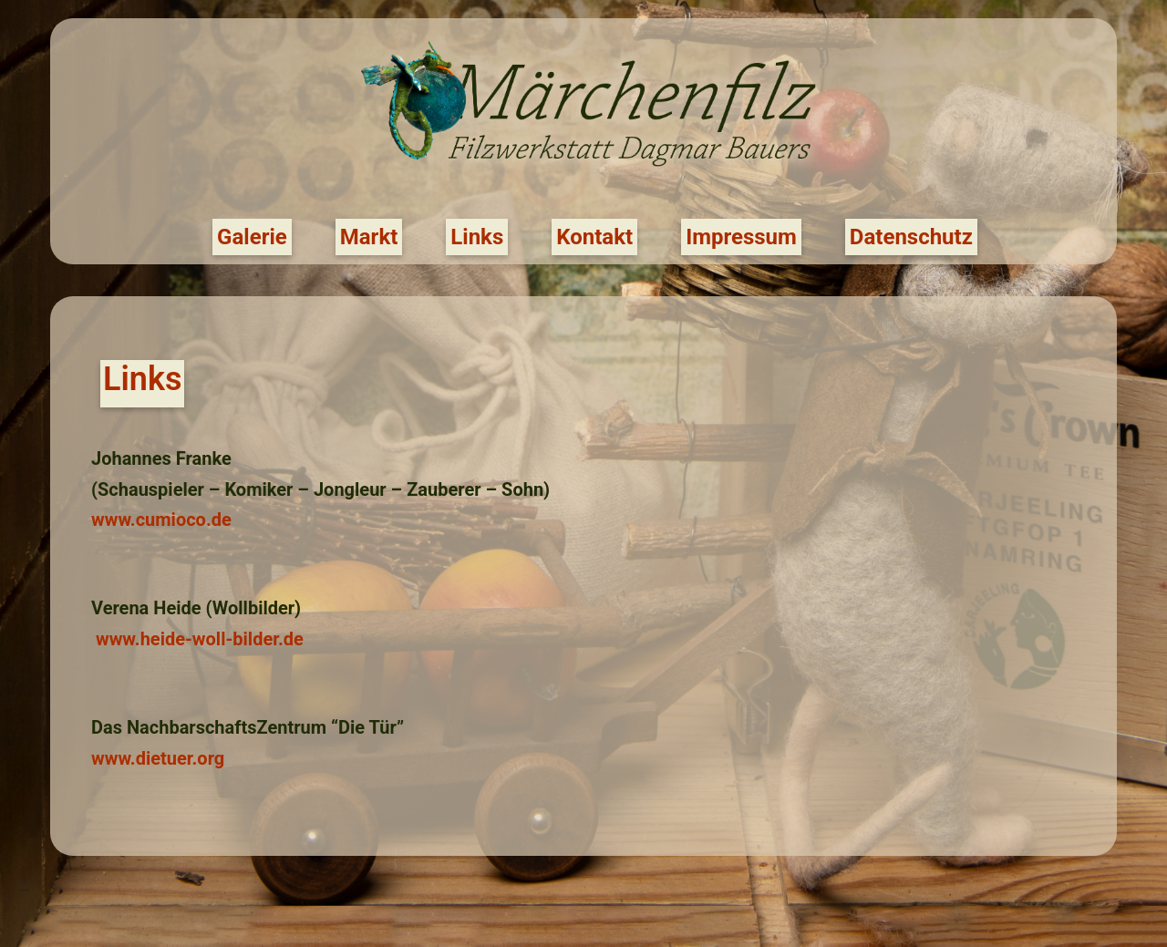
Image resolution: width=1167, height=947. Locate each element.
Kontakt (594, 237)
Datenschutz (911, 237)
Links (476, 237)
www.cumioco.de (161, 519)
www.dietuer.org (157, 758)
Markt (369, 237)
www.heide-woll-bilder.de (200, 639)
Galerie (252, 237)
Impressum (741, 237)
